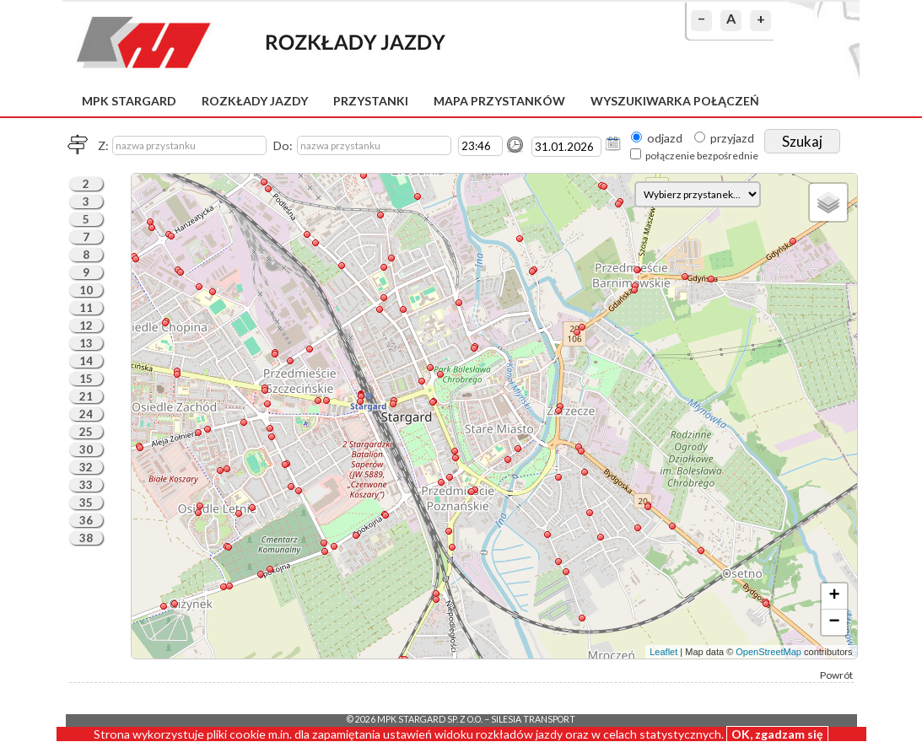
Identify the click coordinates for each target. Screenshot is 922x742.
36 (86, 520)
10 (86, 290)
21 (86, 396)
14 (86, 361)
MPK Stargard (129, 101)
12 (86, 325)
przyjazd (732, 138)
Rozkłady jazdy (255, 101)
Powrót (836, 675)
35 (86, 502)
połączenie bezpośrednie (701, 155)
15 (86, 378)
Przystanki (370, 101)
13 (86, 343)
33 (86, 485)
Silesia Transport (533, 719)
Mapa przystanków (499, 101)
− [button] (833, 622)
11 (86, 308)
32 (86, 467)
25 (86, 431)
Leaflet (663, 652)
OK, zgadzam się (777, 734)
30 (86, 449)
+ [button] (833, 596)
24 (86, 414)
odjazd (664, 138)
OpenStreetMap (768, 652)
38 (86, 538)
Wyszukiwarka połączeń (674, 101)
